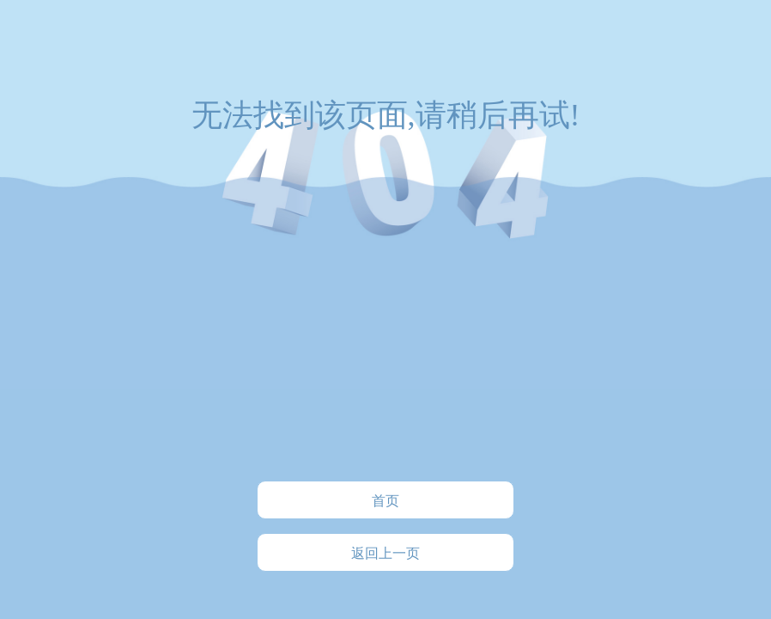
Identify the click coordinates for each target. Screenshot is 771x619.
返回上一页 (385, 553)
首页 (385, 500)
